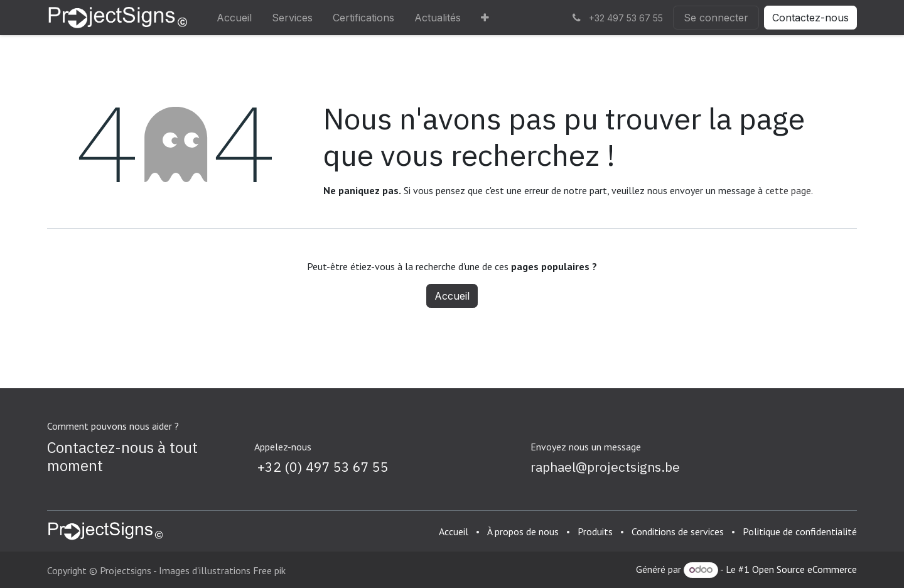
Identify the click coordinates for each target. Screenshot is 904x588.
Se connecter (716, 17)
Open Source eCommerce (804, 569)
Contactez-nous (810, 17)
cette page (788, 190)
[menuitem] (234, 17)
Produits (595, 531)
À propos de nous (523, 531)
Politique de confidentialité (800, 531)
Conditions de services (678, 531)
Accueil (452, 296)
